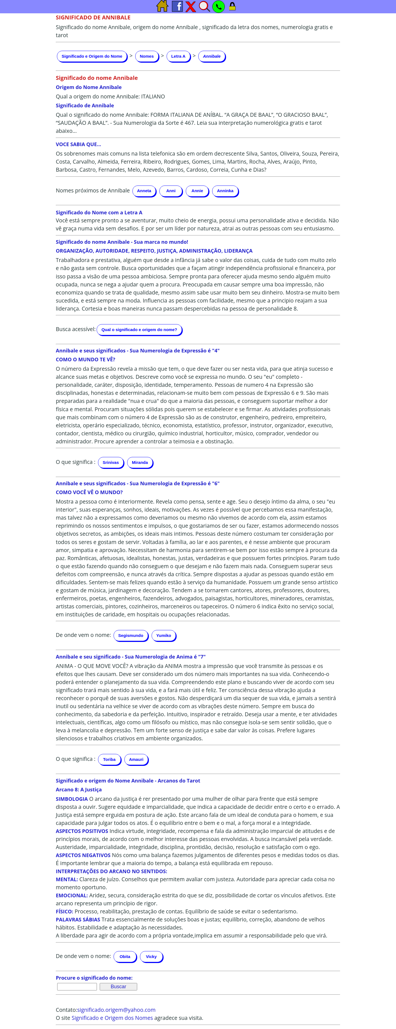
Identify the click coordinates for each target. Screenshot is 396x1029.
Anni (171, 190)
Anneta (144, 190)
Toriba (109, 759)
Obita (125, 956)
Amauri (136, 759)
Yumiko (163, 635)
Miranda (140, 462)
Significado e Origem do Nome (92, 56)
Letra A (178, 56)
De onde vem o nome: (83, 635)
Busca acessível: (76, 329)
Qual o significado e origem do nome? (139, 329)
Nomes (147, 56)
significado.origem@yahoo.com (116, 1009)
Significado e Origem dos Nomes (112, 1018)
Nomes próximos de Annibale (93, 190)
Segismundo (130, 635)
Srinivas (111, 462)
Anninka (225, 190)
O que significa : (76, 462)
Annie (197, 190)
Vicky (151, 956)
